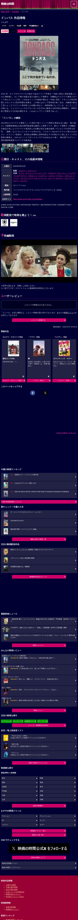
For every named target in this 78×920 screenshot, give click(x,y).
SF (3, 820)
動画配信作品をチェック (38, 577)
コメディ (11, 26)
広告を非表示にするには (66, 433)
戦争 (25, 26)
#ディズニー (41, 721)
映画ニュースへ (38, 645)
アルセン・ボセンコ (64, 176)
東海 (41, 782)
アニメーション (45, 816)
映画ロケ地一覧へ (38, 835)
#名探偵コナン (30, 721)
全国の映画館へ (38, 806)
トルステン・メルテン (47, 176)
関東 (41, 778)
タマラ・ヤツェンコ (27, 173)
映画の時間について (38, 857)
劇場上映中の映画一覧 (38, 539)
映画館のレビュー (12, 909)
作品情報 (15, 12)
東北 (41, 787)
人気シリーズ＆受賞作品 (15, 892)
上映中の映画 (11, 885)
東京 (3, 778)
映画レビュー (38, 710)
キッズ (42, 820)
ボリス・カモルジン (29, 176)
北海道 (4, 787)
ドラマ (4, 26)
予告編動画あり (34, 26)
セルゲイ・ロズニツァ (28, 171)
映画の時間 (5, 12)
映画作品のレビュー (13, 894)
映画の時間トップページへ (11, 867)
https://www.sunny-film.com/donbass (27, 199)
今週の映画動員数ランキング (11, 502)
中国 (3, 795)
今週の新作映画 (12, 887)
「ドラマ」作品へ (38, 380)
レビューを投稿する (38, 320)
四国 (41, 795)
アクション (6, 816)
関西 (3, 782)
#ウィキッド (17, 721)
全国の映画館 (11, 907)
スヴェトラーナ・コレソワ (44, 178)
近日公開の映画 (12, 890)
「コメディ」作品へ (64, 380)
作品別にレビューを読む (15, 897)
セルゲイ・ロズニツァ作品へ (13, 380)
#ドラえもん (5, 721)
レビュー (21, 31)
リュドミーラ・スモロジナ (46, 173)
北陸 (41, 791)
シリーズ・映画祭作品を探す (38, 725)
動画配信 (30, 31)
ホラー (42, 825)
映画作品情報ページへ (10, 863)
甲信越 (4, 791)
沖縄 (41, 799)
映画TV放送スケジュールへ (38, 763)
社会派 (19, 26)
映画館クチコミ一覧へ (38, 831)
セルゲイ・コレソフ (64, 178)
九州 (3, 799)
